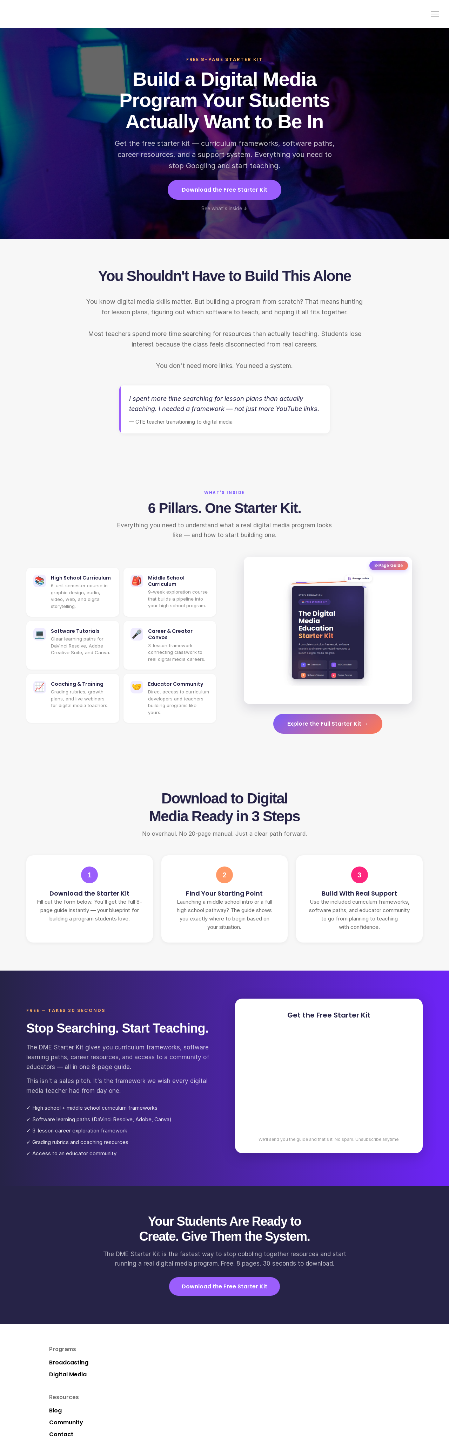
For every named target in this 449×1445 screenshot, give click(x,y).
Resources (285, 14)
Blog (178, 1362)
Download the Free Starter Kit (224, 190)
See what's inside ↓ (224, 208)
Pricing (352, 14)
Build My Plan (309, 1374)
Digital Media (71, 1374)
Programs (251, 14)
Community (321, 14)
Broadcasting (72, 1362)
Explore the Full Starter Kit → (327, 724)
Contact (378, 14)
